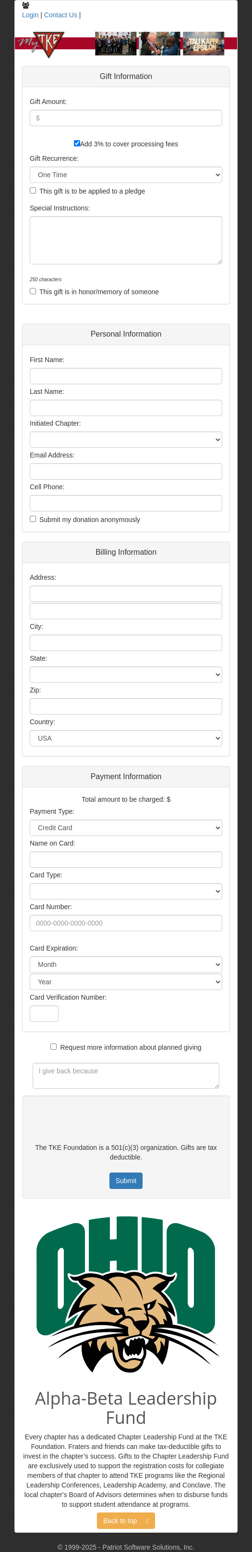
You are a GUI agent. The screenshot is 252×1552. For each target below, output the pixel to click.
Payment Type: (52, 811)
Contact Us (60, 15)
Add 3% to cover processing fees (129, 144)
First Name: (47, 360)
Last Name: (47, 391)
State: (39, 658)
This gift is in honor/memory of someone (99, 292)
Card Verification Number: (68, 997)
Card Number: (51, 907)
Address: (43, 577)
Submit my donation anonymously (89, 519)
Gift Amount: (48, 101)
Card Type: (46, 875)
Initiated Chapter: (55, 423)
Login (30, 15)
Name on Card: (52, 843)
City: (36, 626)
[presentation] (94, 1121)
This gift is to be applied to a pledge (92, 191)
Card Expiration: (54, 948)
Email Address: (52, 455)
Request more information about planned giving (130, 1047)
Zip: (35, 690)
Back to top (126, 1521)
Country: (42, 722)
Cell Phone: (47, 487)
